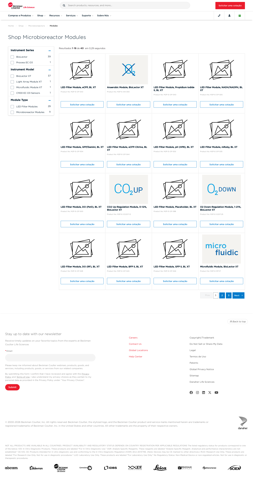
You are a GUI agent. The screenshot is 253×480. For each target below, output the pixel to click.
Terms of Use (23, 377)
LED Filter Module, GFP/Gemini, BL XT (82, 147)
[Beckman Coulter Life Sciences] (61, 469)
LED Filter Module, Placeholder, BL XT (175, 207)
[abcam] (11, 468)
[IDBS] (110, 468)
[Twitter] (209, 393)
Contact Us (135, 344)
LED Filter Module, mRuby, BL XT (218, 147)
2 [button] (222, 295)
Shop (21, 26)
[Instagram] (197, 393)
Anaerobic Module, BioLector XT (125, 87)
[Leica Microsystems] (160, 468)
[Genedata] (86, 468)
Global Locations (138, 350)
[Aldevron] (36, 468)
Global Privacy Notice (202, 369)
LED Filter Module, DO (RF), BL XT (80, 266)
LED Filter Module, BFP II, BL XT (125, 266)
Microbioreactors (36, 26)
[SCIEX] (234, 468)
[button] (64, 5)
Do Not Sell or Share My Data (206, 344)
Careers (133, 337)
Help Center (135, 356)
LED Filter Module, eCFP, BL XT (78, 87)
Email (8, 350)
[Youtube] (216, 393)
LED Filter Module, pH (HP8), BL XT (174, 147)
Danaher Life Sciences (202, 382)
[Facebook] (191, 393)
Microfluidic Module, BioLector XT (219, 266)
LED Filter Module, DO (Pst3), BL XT (81, 207)
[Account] (229, 15)
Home (11, 26)
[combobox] (125, 5)
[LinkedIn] (203, 393)
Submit (12, 387)
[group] (31, 56)
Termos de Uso (198, 356)
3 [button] (228, 295)
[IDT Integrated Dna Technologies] (135, 468)
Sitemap (194, 375)
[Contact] (219, 15)
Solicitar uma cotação (230, 5)
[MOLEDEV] (185, 468)
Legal (193, 350)
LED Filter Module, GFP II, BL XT (172, 266)
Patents (194, 363)
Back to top (237, 321)
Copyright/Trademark (202, 337)
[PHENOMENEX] (209, 468)
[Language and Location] (240, 15)
